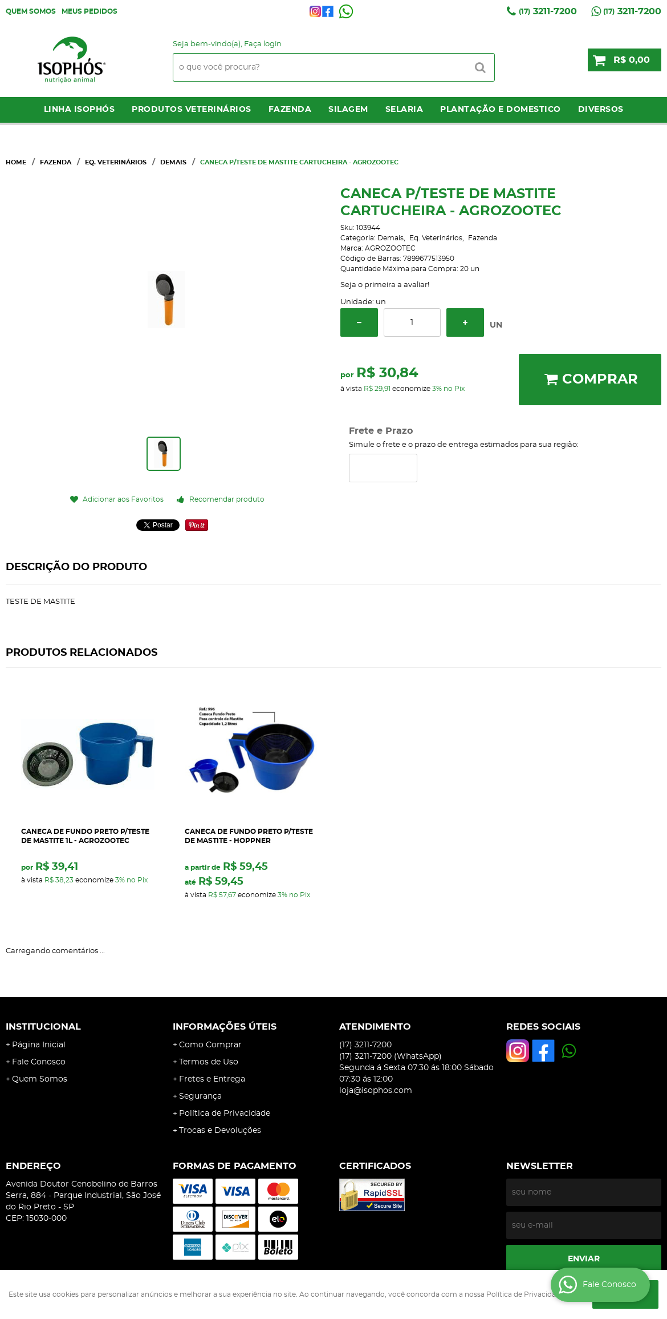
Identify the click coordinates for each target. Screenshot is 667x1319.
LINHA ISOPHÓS (79, 110)
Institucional (43, 1026)
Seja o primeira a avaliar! (384, 285)
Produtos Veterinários (191, 110)
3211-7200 (548, 11)
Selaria (404, 110)
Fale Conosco (39, 1062)
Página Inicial (39, 1045)
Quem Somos (31, 11)
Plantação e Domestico (500, 110)
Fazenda (290, 110)
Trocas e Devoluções (220, 1131)
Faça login (263, 44)
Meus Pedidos (89, 11)
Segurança (200, 1096)
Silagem (348, 110)
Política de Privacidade (224, 1114)
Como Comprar (210, 1045)
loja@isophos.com (375, 1091)
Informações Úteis (224, 1026)
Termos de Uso (208, 1062)
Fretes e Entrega (212, 1079)
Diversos (601, 110)
